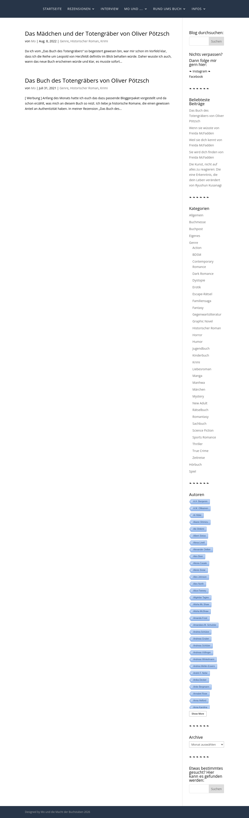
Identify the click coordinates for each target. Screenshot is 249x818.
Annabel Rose (200, 693)
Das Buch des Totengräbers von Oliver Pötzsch (87, 80)
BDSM (196, 254)
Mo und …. (133, 9)
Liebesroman (201, 369)
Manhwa (198, 382)
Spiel (192, 471)
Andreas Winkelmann (203, 659)
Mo (33, 41)
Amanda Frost (200, 618)
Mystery (198, 396)
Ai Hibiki (197, 515)
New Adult (199, 403)
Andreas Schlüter (201, 645)
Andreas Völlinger (202, 652)
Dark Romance (203, 273)
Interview (110, 9)
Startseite (52, 9)
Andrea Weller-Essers (204, 666)
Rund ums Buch (167, 9)
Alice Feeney (199, 590)
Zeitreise (198, 458)
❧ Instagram (198, 71)
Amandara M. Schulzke (204, 625)
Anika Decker (199, 680)
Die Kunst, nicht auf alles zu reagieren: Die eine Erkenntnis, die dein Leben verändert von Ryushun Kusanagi (205, 174)
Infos (196, 9)
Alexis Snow (199, 570)
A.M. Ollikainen (200, 508)
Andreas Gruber (201, 639)
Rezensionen (79, 9)
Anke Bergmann (201, 687)
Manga (197, 376)
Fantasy (197, 308)
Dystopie (198, 280)
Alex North (198, 584)
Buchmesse (197, 222)
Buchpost (196, 229)
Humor (197, 341)
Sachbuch (199, 423)
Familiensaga (201, 301)
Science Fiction (203, 430)
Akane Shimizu (200, 522)
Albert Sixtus (199, 536)
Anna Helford (199, 700)
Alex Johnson (200, 577)
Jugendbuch (200, 348)
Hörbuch (195, 464)
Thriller (197, 444)
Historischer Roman (84, 41)
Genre (64, 41)
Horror (197, 335)
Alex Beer (198, 556)
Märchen (198, 389)
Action (196, 248)
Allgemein (196, 215)
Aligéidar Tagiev (201, 597)
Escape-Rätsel (202, 294)
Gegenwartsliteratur (206, 314)
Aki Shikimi (198, 529)
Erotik (196, 287)
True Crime (200, 451)
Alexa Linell (199, 542)
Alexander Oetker (202, 549)
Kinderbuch (200, 355)
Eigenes (194, 236)
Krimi (104, 41)
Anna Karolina (200, 707)
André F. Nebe (200, 673)
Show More (198, 713)
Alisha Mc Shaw (201, 604)
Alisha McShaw (200, 611)
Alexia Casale (200, 563)
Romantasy (200, 417)
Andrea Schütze (201, 632)
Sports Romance (204, 437)
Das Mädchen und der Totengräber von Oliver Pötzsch (97, 33)
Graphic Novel (202, 321)
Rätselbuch (200, 410)
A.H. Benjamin (200, 501)
